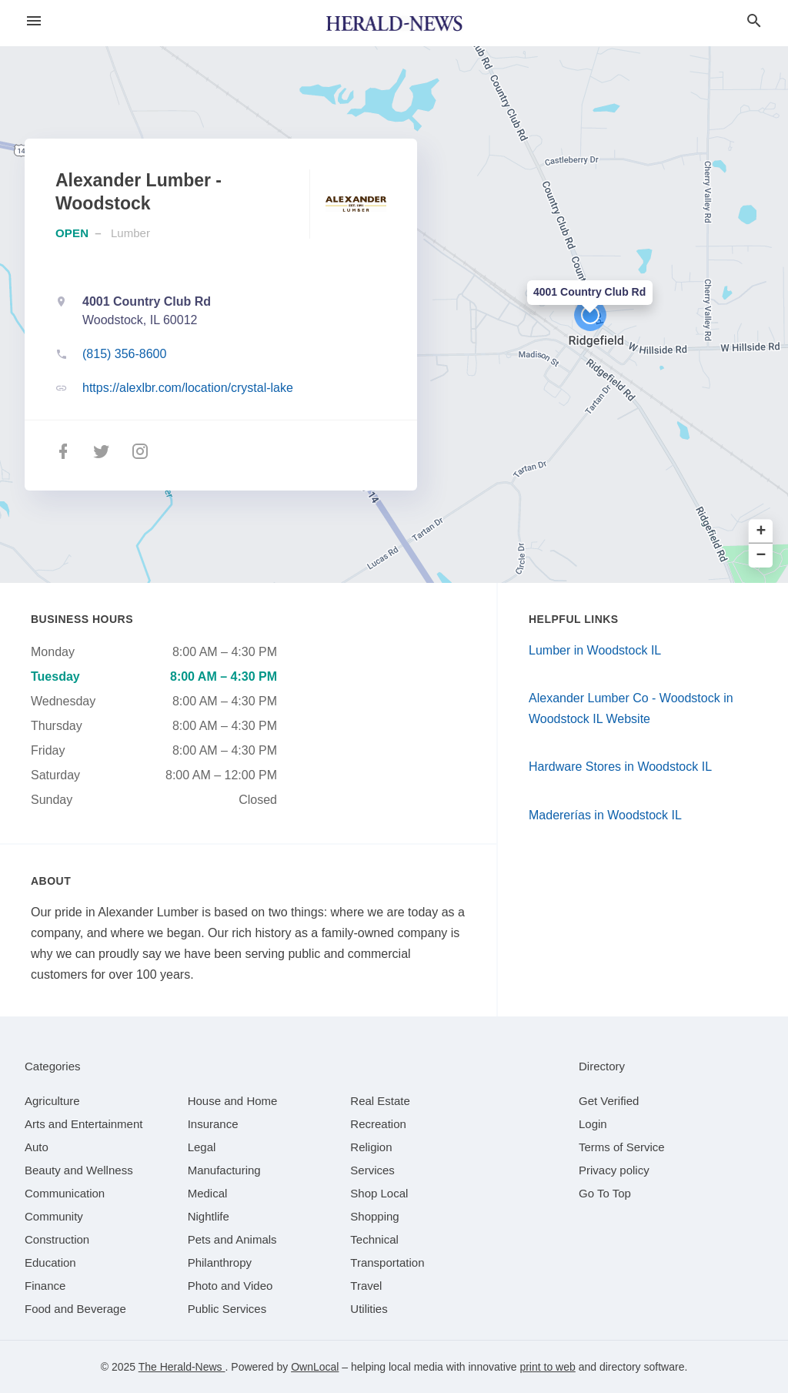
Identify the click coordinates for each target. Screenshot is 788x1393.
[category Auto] (36, 1147)
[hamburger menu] (34, 21)
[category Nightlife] (208, 1216)
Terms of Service (622, 1147)
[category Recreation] (378, 1123)
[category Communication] (65, 1193)
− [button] (761, 555)
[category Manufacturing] (224, 1170)
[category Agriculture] (52, 1100)
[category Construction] (57, 1239)
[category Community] (54, 1216)
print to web (547, 1367)
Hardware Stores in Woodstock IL (620, 766)
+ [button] (761, 532)
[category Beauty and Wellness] (79, 1170)
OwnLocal (315, 1367)
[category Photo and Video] (230, 1285)
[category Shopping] (374, 1216)
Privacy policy (614, 1170)
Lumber (130, 232)
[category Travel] (366, 1285)
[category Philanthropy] (220, 1262)
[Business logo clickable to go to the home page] (394, 23)
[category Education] (50, 1262)
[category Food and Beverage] (75, 1308)
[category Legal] (202, 1147)
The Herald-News (182, 1367)
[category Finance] (45, 1285)
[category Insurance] (213, 1123)
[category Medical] (208, 1193)
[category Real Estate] (380, 1100)
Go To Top (605, 1193)
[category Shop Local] (379, 1193)
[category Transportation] (387, 1262)
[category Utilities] (368, 1308)
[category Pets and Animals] (232, 1239)
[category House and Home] (233, 1100)
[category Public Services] (227, 1308)
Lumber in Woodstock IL (595, 650)
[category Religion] (371, 1147)
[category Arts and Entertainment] (83, 1123)
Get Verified (609, 1100)
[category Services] (372, 1170)
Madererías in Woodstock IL (605, 815)
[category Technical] (374, 1239)
